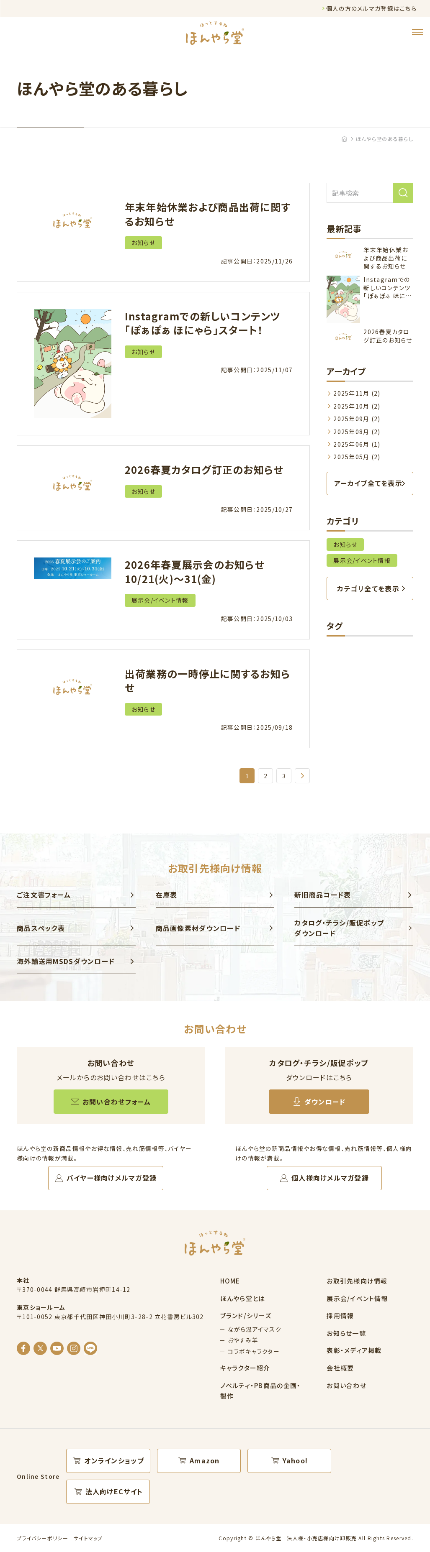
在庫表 (167, 895)
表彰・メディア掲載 (354, 1350)
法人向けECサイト (114, 1491)
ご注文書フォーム (44, 895)
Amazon (205, 1460)
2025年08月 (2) (356, 431)
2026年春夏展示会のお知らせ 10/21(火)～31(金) (194, 571)
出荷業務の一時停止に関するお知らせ (207, 680)
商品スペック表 (41, 928)
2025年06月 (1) (356, 444)
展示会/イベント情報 (160, 600)
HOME (230, 1280)
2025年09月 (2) (356, 418)
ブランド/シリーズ (246, 1315)
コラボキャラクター (254, 1351)
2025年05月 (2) (356, 457)
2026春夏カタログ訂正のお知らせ (204, 469)
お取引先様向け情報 (357, 1280)
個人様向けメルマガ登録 (330, 1178)
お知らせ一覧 (346, 1333)
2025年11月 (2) (356, 393)
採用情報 (340, 1315)
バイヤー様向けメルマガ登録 (112, 1178)
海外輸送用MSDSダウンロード (66, 961)
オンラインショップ (114, 1460)
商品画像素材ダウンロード (198, 928)
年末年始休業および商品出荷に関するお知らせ (208, 213)
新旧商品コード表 (322, 895)
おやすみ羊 (243, 1340)
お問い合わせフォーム (116, 1102)
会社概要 (340, 1367)
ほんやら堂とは (242, 1298)
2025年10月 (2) (356, 406)
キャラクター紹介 (245, 1367)
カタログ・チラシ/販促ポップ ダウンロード (339, 928)
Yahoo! (295, 1460)
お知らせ (143, 242)
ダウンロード (325, 1102)
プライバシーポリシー (42, 1538)
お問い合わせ (346, 1385)
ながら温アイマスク (255, 1329)
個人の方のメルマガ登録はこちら (371, 8)
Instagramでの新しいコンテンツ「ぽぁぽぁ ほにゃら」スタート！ (203, 323)
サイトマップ (88, 1538)
